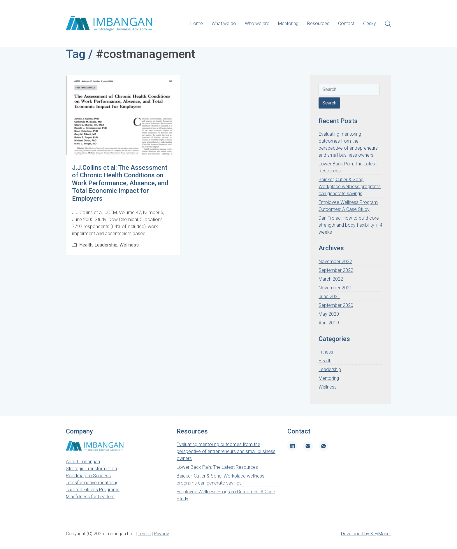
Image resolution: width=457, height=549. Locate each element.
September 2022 (336, 270)
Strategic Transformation (91, 468)
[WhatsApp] (323, 446)
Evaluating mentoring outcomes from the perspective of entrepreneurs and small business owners (226, 451)
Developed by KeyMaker (366, 533)
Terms (144, 533)
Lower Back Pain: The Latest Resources (217, 467)
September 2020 (336, 305)
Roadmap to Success (88, 475)
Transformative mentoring (92, 482)
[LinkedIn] (292, 446)
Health (85, 245)
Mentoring (329, 378)
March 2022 (331, 279)
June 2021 (329, 296)
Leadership (105, 245)
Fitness (326, 352)
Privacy (161, 533)
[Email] (308, 446)
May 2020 (329, 314)
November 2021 (335, 288)
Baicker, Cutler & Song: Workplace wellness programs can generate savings (350, 186)
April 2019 (329, 323)
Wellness (129, 245)
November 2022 (335, 261)
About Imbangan (83, 461)
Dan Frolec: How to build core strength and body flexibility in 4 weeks (350, 225)
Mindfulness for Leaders (90, 496)
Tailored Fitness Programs (92, 489)
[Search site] (388, 23)
